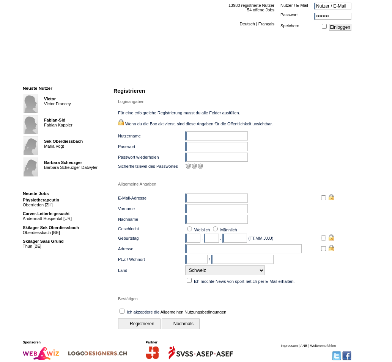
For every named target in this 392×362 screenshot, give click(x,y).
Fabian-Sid (54, 120)
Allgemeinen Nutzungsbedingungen (194, 312)
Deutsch (247, 24)
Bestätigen (128, 298)
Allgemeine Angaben (137, 184)
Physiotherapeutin (41, 200)
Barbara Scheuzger (63, 162)
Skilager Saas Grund (43, 241)
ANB (303, 346)
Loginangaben (131, 101)
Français (266, 24)
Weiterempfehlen (323, 346)
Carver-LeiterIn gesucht (46, 213)
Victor (50, 99)
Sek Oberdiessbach (63, 141)
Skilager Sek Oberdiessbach (51, 227)
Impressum (289, 346)
